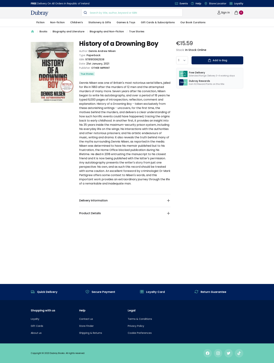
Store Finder (86, 326)
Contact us (86, 319)
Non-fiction (57, 22)
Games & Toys (126, 22)
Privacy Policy (136, 326)
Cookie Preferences (140, 333)
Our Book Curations (193, 22)
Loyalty (238, 3)
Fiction (40, 22)
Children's (76, 22)
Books (43, 31)
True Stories (136, 31)
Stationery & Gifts (99, 22)
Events (184, 3)
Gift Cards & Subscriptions (158, 22)
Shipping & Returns (90, 333)
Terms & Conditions (140, 319)
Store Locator (217, 3)
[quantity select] (182, 60)
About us (36, 333)
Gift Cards (37, 326)
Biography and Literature (68, 31)
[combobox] (132, 13)
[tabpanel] (52, 72)
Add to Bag (217, 60)
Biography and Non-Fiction (107, 31)
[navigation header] (39, 13)
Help (198, 3)
